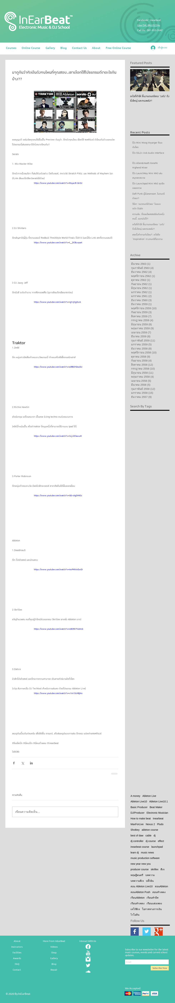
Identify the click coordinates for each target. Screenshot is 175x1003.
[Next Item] (163, 80)
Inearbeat (158, 818)
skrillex (154, 869)
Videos (54, 946)
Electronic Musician (157, 812)
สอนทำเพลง (159, 892)
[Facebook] (88, 946)
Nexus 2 (150, 824)
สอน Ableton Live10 (142, 886)
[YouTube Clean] (88, 952)
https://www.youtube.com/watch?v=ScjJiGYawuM (58, 436)
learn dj (135, 852)
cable (148, 835)
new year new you (141, 863)
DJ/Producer (137, 812)
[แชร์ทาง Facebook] (14, 763)
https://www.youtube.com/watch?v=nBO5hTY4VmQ (58, 629)
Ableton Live (149, 795)
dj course (151, 841)
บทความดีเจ (137, 880)
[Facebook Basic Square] (135, 931)
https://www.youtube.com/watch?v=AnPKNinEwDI (58, 569)
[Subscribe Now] (160, 968)
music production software (145, 858)
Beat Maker (156, 807)
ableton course (150, 829)
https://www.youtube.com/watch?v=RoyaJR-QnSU (58, 183)
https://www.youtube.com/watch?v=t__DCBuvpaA (58, 242)
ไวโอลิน (135, 914)
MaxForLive (137, 824)
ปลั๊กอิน (150, 880)
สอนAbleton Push (140, 892)
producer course (140, 869)
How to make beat (141, 818)
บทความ (150, 875)
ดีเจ (162, 869)
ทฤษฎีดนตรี (137, 875)
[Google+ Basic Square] (158, 931)
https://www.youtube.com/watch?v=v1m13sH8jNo (58, 693)
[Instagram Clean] (88, 959)
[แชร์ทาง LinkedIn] (31, 763)
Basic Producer (139, 807)
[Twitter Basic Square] (146, 931)
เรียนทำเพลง (137, 903)
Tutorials (15, 751)
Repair (54, 969)
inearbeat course (140, 846)
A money (135, 795)
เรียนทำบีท (152, 897)
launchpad (157, 846)
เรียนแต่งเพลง (154, 903)
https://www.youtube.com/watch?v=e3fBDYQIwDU (58, 367)
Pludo (160, 824)
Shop (54, 952)
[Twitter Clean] (88, 965)
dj (155, 835)
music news (147, 852)
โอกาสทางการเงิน (152, 909)
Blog (53, 963)
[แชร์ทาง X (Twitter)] (22, 763)
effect (161, 841)
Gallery (54, 958)
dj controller (137, 841)
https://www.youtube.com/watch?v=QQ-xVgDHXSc (58, 495)
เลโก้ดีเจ (135, 909)
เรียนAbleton (137, 897)
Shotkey (135, 829)
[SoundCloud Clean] (88, 971)
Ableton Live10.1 (158, 801)
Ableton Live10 (139, 801)
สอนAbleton (161, 886)
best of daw (137, 835)
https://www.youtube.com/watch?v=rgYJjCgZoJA (57, 302)
